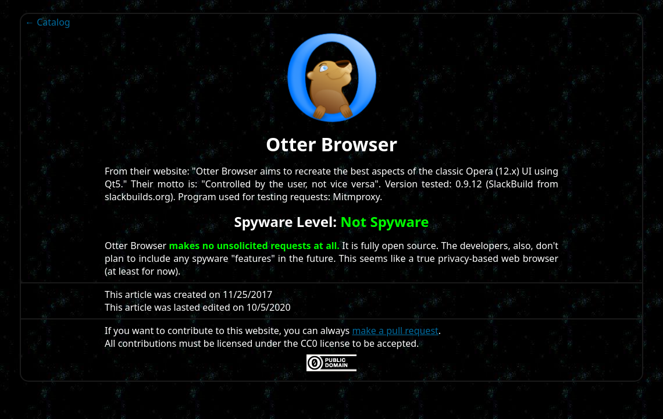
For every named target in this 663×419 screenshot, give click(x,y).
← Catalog (47, 22)
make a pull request (395, 330)
